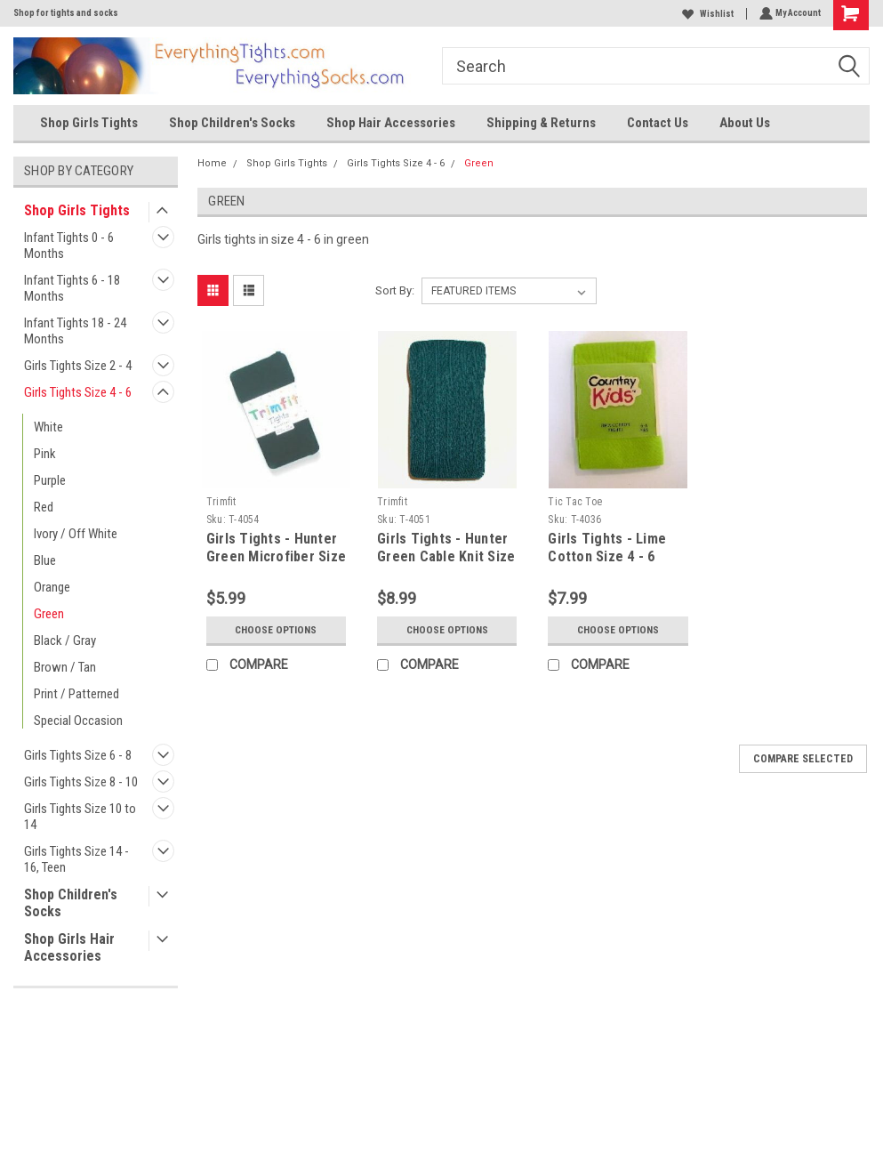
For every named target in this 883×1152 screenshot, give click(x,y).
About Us (744, 123)
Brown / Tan (65, 667)
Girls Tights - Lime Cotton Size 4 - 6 (607, 547)
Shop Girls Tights (89, 123)
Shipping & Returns (541, 123)
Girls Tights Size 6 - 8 (78, 755)
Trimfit (221, 501)
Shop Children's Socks (232, 123)
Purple (50, 480)
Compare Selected (803, 759)
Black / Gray (65, 640)
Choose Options (276, 630)
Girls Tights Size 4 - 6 (78, 392)
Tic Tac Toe (575, 501)
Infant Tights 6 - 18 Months (72, 288)
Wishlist (706, 14)
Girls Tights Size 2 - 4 (78, 366)
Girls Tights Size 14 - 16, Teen (76, 859)
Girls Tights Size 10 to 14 (80, 817)
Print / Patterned (76, 694)
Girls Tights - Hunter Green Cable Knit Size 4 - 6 (446, 556)
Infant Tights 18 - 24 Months (75, 331)
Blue (45, 560)
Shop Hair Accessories (390, 123)
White (48, 427)
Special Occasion (78, 721)
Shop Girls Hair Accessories (69, 947)
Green (49, 614)
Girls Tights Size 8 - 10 (81, 782)
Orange (52, 587)
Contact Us (657, 123)
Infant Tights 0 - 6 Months (69, 246)
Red (43, 507)
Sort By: (394, 290)
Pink (45, 454)
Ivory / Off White (75, 534)
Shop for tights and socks (65, 13)
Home (212, 163)
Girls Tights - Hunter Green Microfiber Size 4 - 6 (276, 556)
